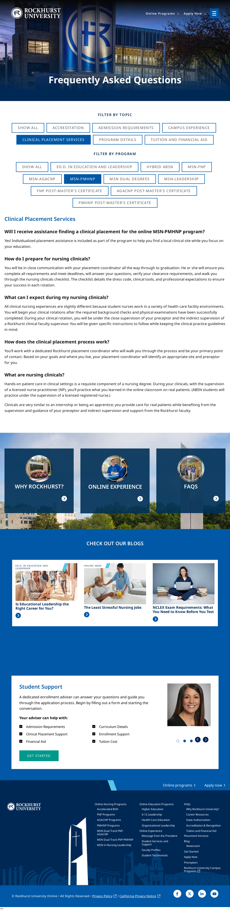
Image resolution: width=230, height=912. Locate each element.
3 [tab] (192, 742)
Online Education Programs (156, 804)
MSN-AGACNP (42, 178)
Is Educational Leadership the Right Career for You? (42, 606)
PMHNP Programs (108, 825)
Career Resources (197, 814)
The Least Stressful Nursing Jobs (113, 607)
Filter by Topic (115, 114)
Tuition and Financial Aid (201, 831)
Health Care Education (156, 820)
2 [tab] (185, 742)
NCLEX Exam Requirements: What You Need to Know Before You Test (183, 609)
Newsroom (193, 846)
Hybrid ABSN (160, 166)
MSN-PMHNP (82, 178)
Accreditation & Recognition (203, 825)
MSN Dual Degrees (130, 178)
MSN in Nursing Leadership (114, 845)
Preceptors (191, 862)
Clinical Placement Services (53, 139)
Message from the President (159, 836)
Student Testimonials (155, 855)
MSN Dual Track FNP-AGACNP (110, 832)
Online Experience (150, 831)
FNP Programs (106, 814)
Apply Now (190, 857)
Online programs (177, 785)
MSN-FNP (197, 166)
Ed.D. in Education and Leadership (94, 166)
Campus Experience (189, 127)
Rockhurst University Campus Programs (202, 869)
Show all (32, 166)
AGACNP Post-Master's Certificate (154, 190)
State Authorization (198, 820)
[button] (38, 755)
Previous (198, 739)
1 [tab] (179, 742)
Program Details (117, 139)
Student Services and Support (155, 842)
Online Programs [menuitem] (160, 13)
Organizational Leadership (158, 825)
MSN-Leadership (181, 178)
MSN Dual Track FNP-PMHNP (115, 840)
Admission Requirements (126, 127)
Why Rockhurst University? (202, 809)
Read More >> (18, 615)
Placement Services (196, 836)
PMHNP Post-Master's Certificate (115, 202)
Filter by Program (115, 153)
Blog (187, 841)
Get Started (191, 851)
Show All (28, 127)
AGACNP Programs (109, 820)
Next (205, 739)
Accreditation (68, 127)
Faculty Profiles (151, 850)
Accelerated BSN (107, 809)
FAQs (187, 804)
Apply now (213, 785)
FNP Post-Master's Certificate (69, 190)
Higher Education (152, 809)
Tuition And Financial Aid (179, 139)
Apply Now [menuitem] (193, 13)
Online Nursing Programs (110, 804)
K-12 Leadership (152, 814)
